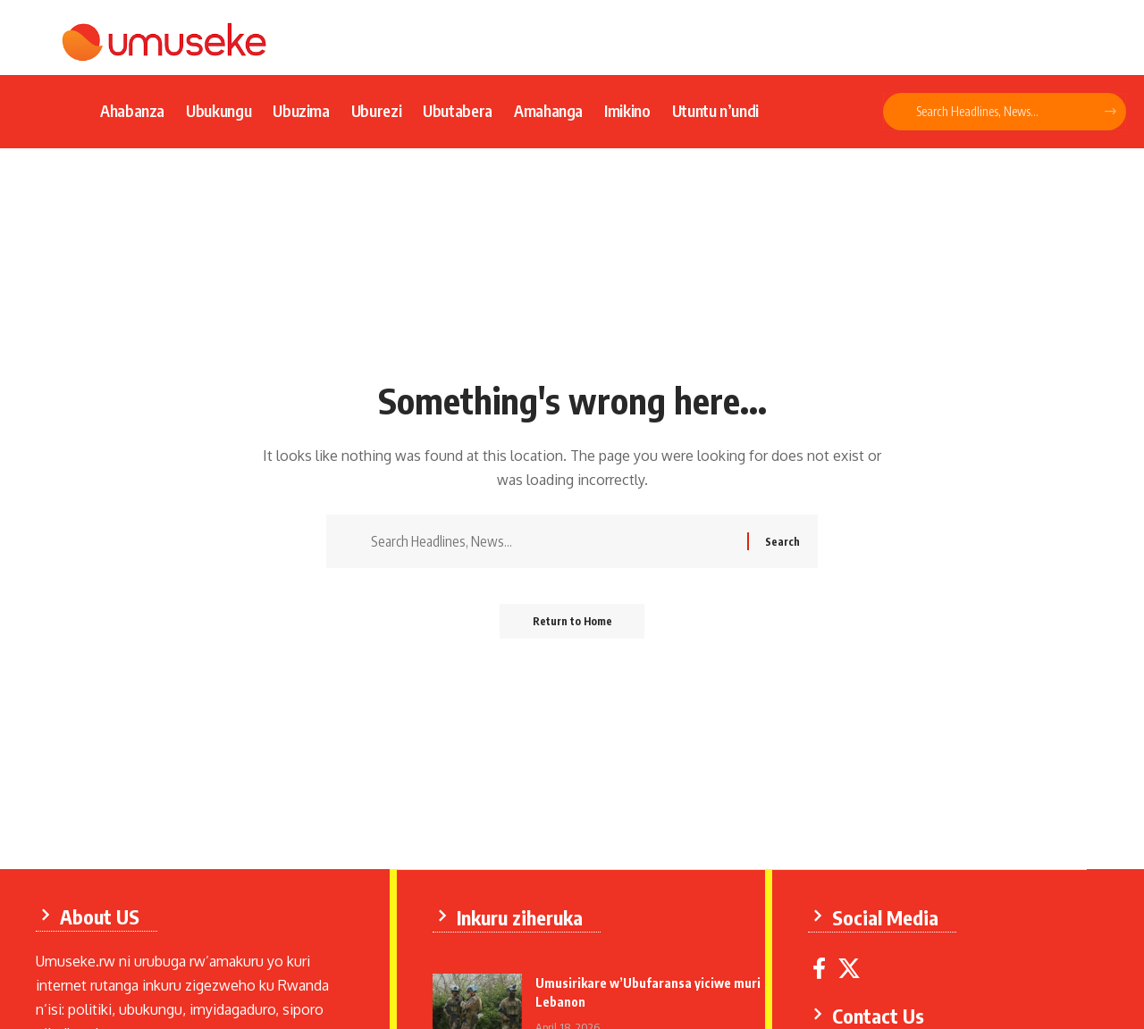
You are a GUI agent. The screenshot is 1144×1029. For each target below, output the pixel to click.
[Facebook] (821, 968)
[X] (851, 968)
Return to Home (572, 624)
